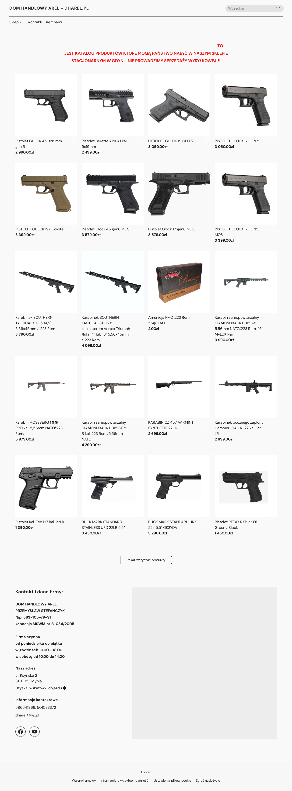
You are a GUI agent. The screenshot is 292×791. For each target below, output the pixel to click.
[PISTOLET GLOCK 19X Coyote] (46, 203)
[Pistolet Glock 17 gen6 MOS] (179, 203)
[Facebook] (20, 732)
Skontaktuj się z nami (44, 22)
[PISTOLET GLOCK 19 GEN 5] (179, 114)
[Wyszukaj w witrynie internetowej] (278, 8)
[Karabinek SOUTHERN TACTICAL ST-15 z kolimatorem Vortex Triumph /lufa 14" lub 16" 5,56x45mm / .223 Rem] (113, 299)
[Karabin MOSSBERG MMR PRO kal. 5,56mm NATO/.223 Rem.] (46, 402)
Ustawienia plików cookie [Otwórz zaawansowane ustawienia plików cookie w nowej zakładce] (172, 780)
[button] (49, 8)
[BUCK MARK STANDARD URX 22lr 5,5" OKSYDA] (179, 495)
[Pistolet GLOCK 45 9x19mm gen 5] (46, 114)
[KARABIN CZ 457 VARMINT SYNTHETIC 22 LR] (179, 402)
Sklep (15, 22)
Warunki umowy (84, 780)
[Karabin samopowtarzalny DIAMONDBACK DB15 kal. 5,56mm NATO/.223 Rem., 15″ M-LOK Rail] (246, 299)
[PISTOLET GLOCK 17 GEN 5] (246, 114)
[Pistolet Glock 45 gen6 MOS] (113, 203)
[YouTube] (34, 732)
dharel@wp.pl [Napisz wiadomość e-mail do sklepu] (27, 715)
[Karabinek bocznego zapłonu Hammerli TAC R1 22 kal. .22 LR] (246, 402)
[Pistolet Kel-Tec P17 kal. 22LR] (46, 495)
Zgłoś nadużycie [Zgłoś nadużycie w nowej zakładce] (208, 780)
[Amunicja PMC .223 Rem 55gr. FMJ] (179, 299)
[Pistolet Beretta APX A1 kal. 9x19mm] (113, 114)
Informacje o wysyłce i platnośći (125, 780)
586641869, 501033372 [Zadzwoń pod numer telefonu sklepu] (35, 707)
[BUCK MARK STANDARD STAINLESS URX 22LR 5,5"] (113, 495)
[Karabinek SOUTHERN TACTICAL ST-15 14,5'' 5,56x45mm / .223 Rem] (46, 299)
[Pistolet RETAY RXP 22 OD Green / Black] (246, 495)
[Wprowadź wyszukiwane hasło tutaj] (254, 8)
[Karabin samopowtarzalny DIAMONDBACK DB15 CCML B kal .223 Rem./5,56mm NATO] (113, 402)
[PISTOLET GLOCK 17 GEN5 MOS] (246, 203)
